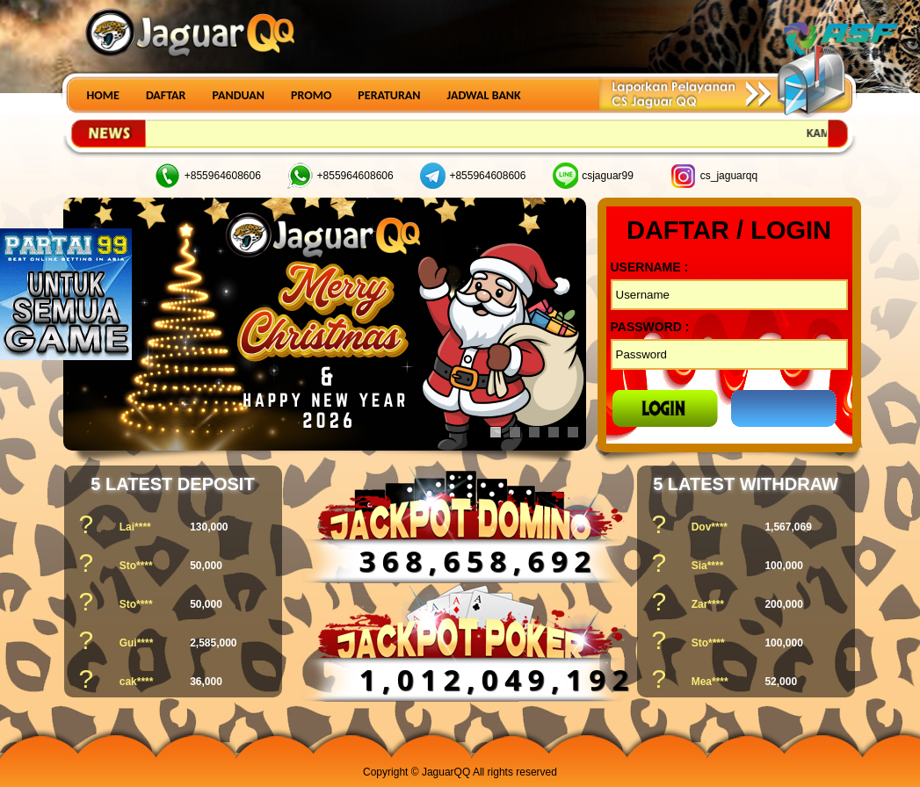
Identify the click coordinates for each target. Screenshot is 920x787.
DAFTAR (166, 95)
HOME (103, 95)
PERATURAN (389, 95)
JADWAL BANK (484, 95)
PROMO (311, 95)
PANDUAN (238, 95)
